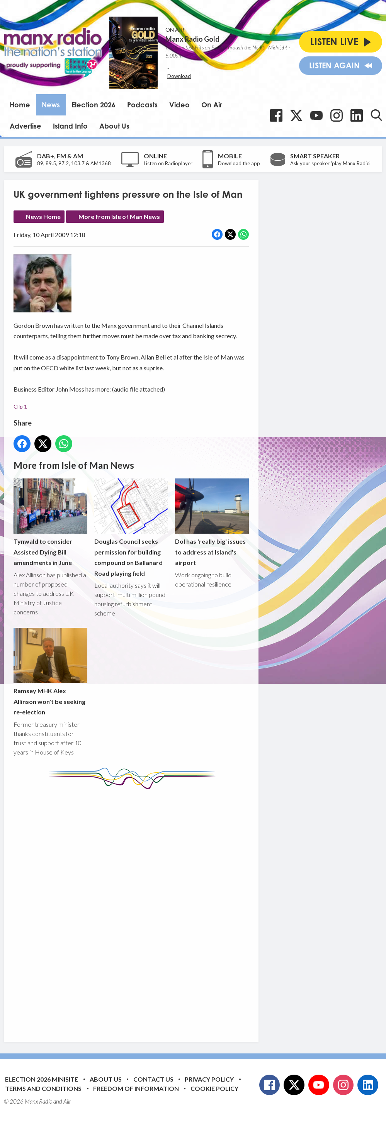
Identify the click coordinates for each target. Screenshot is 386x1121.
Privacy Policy (209, 1079)
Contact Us (153, 1079)
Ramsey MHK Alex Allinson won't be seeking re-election (50, 672)
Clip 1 (20, 406)
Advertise (25, 126)
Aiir (67, 1101)
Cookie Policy (214, 1088)
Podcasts (142, 104)
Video (179, 104)
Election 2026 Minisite (41, 1079)
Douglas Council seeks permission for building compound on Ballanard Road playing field (131, 528)
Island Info (70, 126)
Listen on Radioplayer (168, 163)
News (51, 104)
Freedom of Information (136, 1088)
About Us (114, 126)
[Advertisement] (158, 910)
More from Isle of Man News (119, 216)
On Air (211, 104)
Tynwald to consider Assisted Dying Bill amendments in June (50, 522)
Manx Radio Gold (192, 39)
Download (179, 76)
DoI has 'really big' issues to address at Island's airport (212, 522)
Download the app (239, 163)
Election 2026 (93, 104)
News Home (43, 216)
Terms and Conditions (43, 1088)
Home (20, 104)
